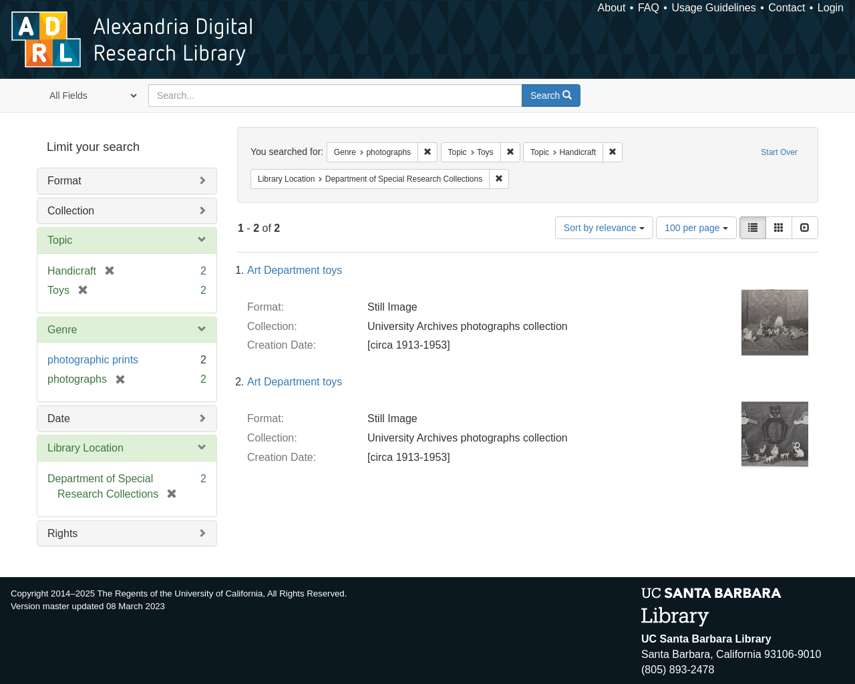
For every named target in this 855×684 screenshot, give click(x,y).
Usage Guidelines (713, 7)
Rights (62, 533)
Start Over (779, 152)
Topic (59, 240)
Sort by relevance (604, 227)
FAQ (648, 7)
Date (58, 418)
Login (831, 7)
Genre (62, 329)
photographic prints (92, 359)
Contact (786, 7)
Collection (70, 210)
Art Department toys (294, 270)
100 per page (696, 227)
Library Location (85, 448)
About (612, 7)
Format (64, 180)
